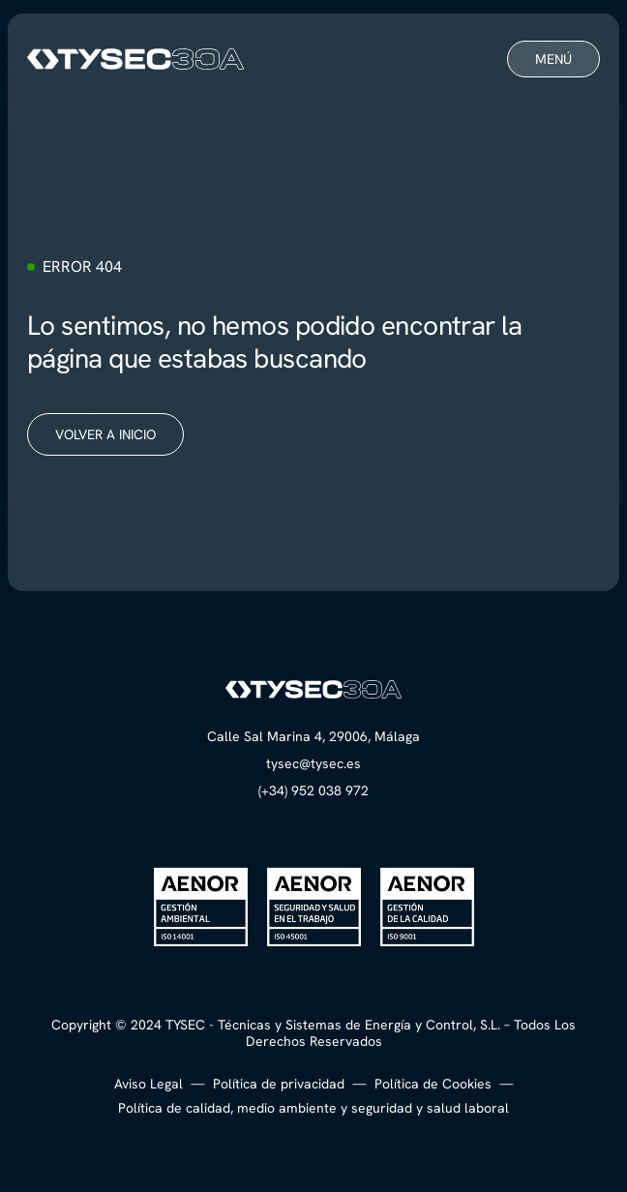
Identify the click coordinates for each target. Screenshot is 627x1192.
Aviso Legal (148, 1083)
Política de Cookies (433, 1083)
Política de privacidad (278, 1083)
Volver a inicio (105, 434)
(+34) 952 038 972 (313, 790)
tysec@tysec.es (313, 763)
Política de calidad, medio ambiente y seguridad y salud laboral (313, 1108)
